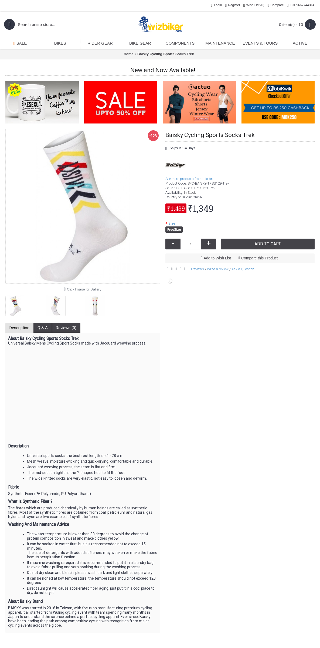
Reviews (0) (66, 327)
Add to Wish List (217, 258)
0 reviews (197, 269)
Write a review (218, 269)
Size (171, 223)
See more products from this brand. (192, 179)
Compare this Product (259, 258)
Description (19, 327)
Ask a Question (243, 269)
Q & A (43, 327)
